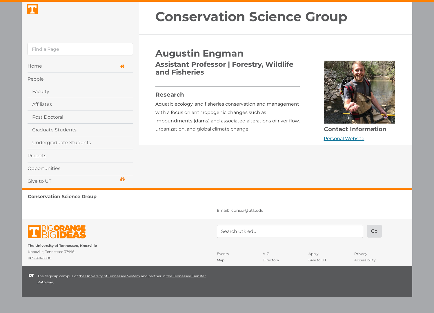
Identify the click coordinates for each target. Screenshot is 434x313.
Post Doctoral (47, 133)
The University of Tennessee (60, 249)
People (36, 95)
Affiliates (42, 120)
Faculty (40, 107)
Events (223, 270)
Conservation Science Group (251, 16)
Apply (313, 270)
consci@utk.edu (247, 226)
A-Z (266, 270)
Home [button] (76, 82)
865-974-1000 (39, 274)
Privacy (360, 270)
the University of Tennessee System (109, 292)
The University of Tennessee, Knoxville (80, 27)
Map (220, 276)
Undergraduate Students (61, 158)
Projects (37, 171)
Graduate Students (54, 146)
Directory (271, 276)
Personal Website (344, 138)
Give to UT (76, 196)
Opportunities (44, 184)
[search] (80, 65)
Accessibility (365, 276)
